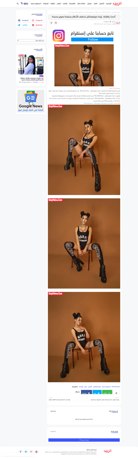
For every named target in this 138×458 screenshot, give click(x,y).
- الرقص (59, 3)
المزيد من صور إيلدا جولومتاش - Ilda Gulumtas (98, 103)
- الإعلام (65, 3)
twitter (25, 25)
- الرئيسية (109, 3)
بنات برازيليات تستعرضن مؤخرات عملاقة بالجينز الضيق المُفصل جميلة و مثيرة (31, 79)
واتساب (105, 393)
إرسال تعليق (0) (84, 440)
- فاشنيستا (72, 3)
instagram (39, 20)
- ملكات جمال (81, 3)
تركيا (85, 386)
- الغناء (96, 3)
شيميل (90, 386)
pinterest (39, 25)
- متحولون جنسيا (36, 3)
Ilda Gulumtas (106, 12)
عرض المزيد (53, 411)
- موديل (89, 3)
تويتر (95, 393)
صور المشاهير (97, 386)
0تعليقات (53, 431)
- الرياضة (53, 3)
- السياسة (46, 3)
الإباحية (81, 386)
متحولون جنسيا (106, 386)
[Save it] (55, 23)
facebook (25, 20)
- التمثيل (102, 3)
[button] (26, 4)
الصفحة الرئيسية (116, 12)
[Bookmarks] (22, 3)
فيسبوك (84, 393)
